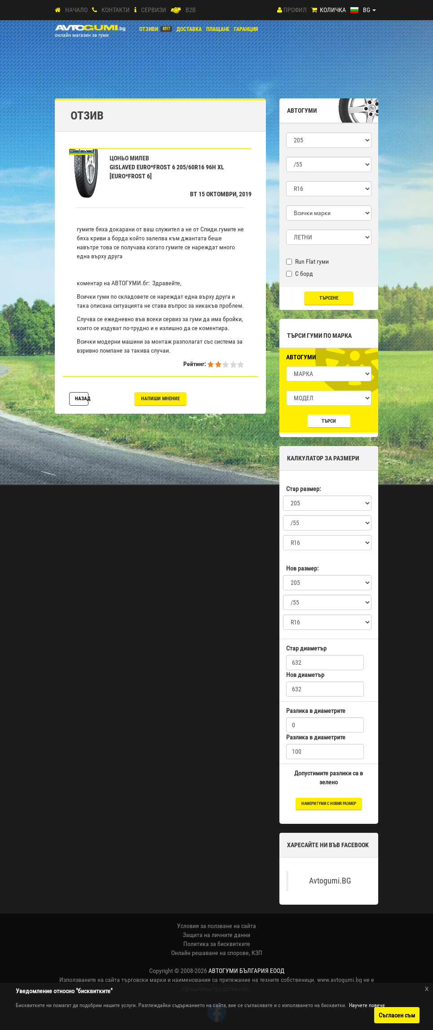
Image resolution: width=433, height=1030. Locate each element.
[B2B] (176, 10)
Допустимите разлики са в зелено (328, 777)
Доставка (189, 29)
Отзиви (148, 29)
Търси (329, 421)
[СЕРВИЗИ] (135, 10)
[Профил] (279, 9)
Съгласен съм (397, 1015)
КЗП (257, 952)
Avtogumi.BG (330, 880)
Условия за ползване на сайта (216, 925)
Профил (295, 9)
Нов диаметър (305, 674)
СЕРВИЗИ (153, 9)
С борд (299, 273)
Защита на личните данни (216, 934)
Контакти (116, 9)
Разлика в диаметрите (315, 710)
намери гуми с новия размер (328, 803)
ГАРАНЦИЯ (246, 29)
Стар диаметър (306, 648)
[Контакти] (94, 10)
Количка (333, 9)
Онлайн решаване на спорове (210, 952)
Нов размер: (302, 568)
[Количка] (314, 10)
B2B (191, 9)
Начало (76, 9)
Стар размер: (303, 488)
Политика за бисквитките (216, 943)
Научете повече (367, 1005)
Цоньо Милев (129, 158)
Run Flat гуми (307, 261)
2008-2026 (232, 970)
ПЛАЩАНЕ (218, 29)
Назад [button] (81, 399)
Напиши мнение (160, 399)
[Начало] (58, 10)
